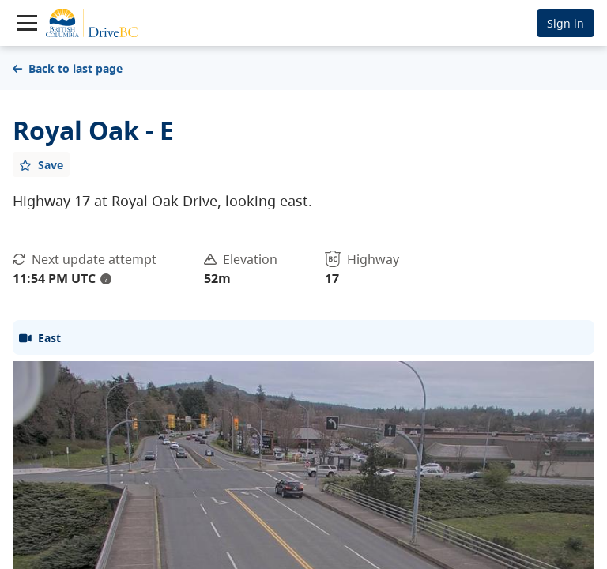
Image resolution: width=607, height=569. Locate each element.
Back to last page (68, 68)
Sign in (565, 23)
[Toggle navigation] (27, 23)
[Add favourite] (41, 164)
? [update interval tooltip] (105, 278)
